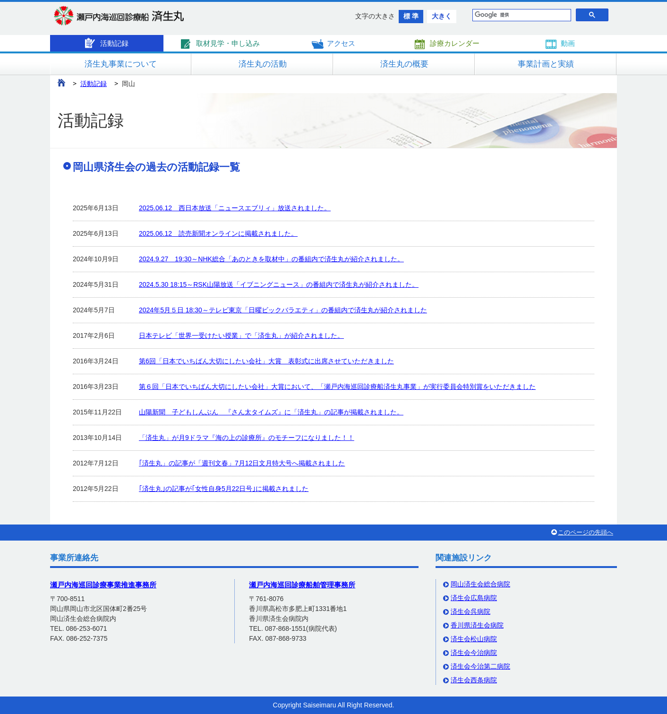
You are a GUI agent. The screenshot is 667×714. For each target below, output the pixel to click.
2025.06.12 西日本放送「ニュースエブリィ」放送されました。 (235, 208)
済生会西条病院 (474, 680)
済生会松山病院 (474, 639)
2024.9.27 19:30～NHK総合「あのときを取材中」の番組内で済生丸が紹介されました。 (271, 259)
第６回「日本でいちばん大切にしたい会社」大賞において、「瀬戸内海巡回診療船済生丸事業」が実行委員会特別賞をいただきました (337, 386)
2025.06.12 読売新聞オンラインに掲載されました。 (218, 233)
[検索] (519, 15)
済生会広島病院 (474, 598)
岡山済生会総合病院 (480, 584)
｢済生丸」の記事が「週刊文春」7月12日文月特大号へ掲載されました (242, 463)
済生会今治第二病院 (480, 666)
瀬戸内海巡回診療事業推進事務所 (103, 585)
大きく (442, 16)
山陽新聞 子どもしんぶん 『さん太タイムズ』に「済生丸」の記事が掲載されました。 (271, 412)
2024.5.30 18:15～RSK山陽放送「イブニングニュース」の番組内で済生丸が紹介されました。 (279, 284)
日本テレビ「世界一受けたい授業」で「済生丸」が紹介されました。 (241, 335)
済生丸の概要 (404, 64)
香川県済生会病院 (477, 625)
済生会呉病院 (470, 611)
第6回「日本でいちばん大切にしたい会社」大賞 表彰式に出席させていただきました (266, 361)
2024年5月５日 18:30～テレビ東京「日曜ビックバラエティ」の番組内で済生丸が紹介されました (283, 310)
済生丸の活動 (263, 64)
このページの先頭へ (585, 532)
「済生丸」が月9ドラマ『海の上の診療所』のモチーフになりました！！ (246, 437)
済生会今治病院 (474, 652)
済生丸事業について (121, 64)
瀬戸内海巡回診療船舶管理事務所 (302, 585)
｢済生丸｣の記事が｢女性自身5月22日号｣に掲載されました (223, 488)
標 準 (411, 16)
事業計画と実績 (546, 64)
